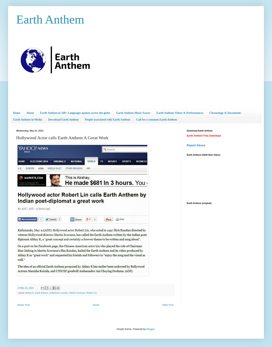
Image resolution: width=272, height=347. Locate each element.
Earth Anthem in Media (27, 119)
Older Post (168, 305)
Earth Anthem (50, 19)
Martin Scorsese (77, 293)
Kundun (64, 293)
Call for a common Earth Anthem (156, 119)
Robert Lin (92, 293)
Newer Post (23, 305)
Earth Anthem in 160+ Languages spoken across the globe (75, 112)
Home (16, 112)
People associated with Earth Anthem (107, 119)
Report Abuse (196, 145)
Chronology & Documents (225, 112)
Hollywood (54, 293)
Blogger (150, 329)
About (30, 112)
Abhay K (29, 293)
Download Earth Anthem (63, 119)
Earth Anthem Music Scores (133, 112)
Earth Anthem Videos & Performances (180, 112)
